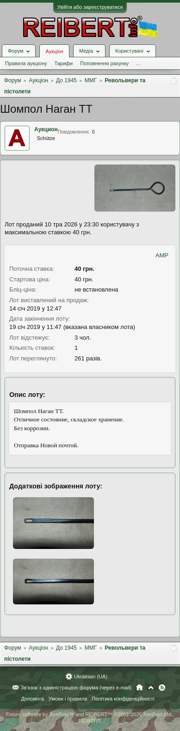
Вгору (151, 687)
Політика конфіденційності (123, 698)
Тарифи (63, 63)
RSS (162, 687)
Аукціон (54, 51)
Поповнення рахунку (104, 63)
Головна (139, 687)
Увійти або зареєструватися (90, 7)
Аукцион (46, 129)
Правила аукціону (26, 63)
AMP (161, 255)
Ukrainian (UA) (90, 676)
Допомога (32, 698)
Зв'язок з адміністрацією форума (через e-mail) (76, 687)
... (138, 63)
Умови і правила (68, 698)
